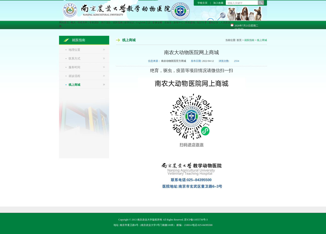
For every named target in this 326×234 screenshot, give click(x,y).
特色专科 (83, 22)
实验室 (168, 22)
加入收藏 (218, 2)
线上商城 (74, 84)
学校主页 (203, 2)
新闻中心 (178, 22)
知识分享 (202, 22)
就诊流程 (74, 76)
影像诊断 (157, 22)
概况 (73, 22)
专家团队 (94, 22)
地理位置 (74, 49)
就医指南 (118, 22)
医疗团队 (106, 22)
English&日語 (143, 22)
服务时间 (74, 67)
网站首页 (64, 22)
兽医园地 (190, 22)
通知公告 (214, 22)
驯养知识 (129, 22)
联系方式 (74, 58)
